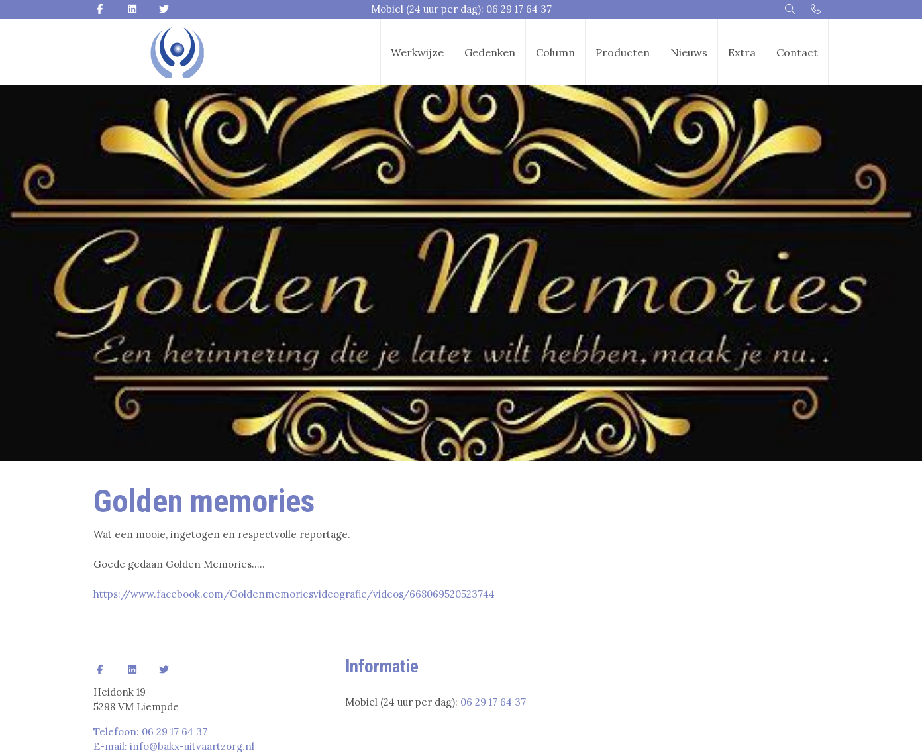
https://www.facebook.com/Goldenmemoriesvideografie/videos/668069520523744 (294, 594)
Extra (742, 52)
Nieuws (688, 52)
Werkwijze (417, 52)
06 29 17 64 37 (493, 702)
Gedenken (489, 52)
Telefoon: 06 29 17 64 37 (150, 731)
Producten (622, 52)
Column (555, 52)
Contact (797, 52)
